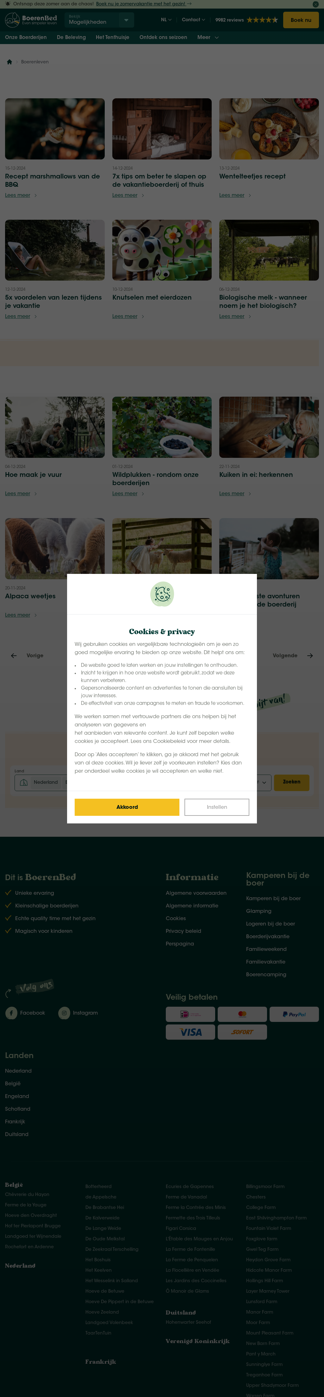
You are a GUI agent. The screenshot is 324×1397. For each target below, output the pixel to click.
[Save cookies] (127, 807)
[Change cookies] (216, 807)
